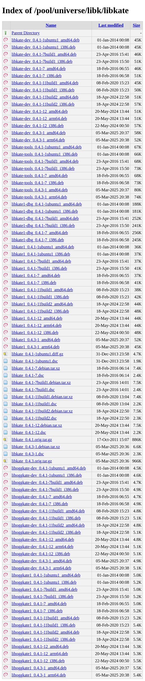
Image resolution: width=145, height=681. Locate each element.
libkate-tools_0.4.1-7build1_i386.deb (43, 168)
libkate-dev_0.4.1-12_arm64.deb (39, 118)
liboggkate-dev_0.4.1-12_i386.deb (41, 554)
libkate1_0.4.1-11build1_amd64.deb (42, 290)
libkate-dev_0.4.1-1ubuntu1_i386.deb (43, 47)
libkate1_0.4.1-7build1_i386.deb (39, 268)
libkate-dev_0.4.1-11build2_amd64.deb (45, 97)
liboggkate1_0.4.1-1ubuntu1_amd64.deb (46, 575)
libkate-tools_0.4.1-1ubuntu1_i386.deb (45, 154)
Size (136, 25)
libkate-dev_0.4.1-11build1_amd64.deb (45, 83)
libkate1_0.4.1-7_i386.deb (34, 282)
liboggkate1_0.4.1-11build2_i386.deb (43, 639)
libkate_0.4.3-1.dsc (28, 454)
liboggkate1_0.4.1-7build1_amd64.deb (44, 589)
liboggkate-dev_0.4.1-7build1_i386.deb (45, 489)
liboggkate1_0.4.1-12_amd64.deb (40, 646)
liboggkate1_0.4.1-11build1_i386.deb (43, 625)
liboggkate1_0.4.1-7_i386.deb (37, 611)
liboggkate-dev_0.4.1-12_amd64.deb (43, 539)
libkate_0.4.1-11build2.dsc (34, 418)
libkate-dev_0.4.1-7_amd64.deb (39, 68)
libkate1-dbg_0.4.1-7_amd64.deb (40, 232)
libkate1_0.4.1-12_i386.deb (35, 332)
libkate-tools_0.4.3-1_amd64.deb (40, 190)
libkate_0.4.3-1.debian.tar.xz (36, 446)
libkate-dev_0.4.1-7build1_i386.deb (42, 61)
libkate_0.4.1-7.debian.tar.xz (36, 368)
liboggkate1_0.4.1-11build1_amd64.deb (45, 618)
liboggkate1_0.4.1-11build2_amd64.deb (45, 632)
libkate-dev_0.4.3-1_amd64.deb (39, 133)
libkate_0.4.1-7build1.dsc (33, 389)
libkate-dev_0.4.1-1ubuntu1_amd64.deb (45, 40)
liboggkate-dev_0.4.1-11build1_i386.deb (46, 518)
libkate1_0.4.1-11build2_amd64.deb (42, 304)
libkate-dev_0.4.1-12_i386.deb (38, 125)
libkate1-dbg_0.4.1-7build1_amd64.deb (45, 218)
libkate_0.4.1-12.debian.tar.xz (37, 425)
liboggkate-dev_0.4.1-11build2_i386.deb (46, 532)
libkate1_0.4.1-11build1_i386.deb (40, 297)
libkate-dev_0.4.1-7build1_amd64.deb (44, 54)
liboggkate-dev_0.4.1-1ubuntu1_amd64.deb (49, 468)
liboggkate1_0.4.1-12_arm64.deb (40, 653)
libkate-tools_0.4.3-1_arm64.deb (39, 197)
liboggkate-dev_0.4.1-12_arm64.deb (42, 546)
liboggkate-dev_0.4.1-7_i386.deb (40, 504)
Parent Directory (26, 33)
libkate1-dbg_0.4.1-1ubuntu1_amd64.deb (47, 204)
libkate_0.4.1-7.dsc (28, 375)
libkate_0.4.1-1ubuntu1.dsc (35, 361)
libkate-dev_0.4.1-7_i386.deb (37, 75)
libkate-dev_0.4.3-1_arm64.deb (38, 140)
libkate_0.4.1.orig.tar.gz (32, 439)
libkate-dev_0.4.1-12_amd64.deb (40, 111)
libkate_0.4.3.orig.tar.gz (32, 461)
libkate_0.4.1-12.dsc (29, 432)
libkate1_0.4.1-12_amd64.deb (37, 318)
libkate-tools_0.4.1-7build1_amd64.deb (45, 161)
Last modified (111, 25)
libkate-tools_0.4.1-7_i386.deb (38, 182)
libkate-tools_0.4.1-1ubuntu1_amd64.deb (46, 147)
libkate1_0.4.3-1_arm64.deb (36, 347)
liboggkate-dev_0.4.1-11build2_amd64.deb (48, 525)
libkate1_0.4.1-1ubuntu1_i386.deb (41, 254)
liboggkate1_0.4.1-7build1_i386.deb (42, 596)
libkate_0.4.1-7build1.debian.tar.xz (41, 382)
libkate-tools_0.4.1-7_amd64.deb (40, 175)
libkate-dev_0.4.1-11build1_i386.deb (43, 90)
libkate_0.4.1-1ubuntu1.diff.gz (37, 354)
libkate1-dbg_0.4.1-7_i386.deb (38, 240)
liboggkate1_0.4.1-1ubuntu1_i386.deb (44, 582)
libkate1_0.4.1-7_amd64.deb (36, 275)
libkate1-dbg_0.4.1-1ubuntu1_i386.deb (45, 211)
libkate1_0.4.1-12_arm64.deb (37, 325)
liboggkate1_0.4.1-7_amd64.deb (39, 603)
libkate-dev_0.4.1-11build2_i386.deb (43, 104)
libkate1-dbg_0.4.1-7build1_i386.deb (43, 225)
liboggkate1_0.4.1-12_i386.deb (38, 661)
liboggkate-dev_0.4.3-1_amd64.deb (42, 561)
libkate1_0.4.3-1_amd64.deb (36, 339)
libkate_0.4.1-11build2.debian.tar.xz (42, 411)
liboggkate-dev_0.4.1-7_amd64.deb (42, 496)
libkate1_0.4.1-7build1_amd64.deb (41, 261)
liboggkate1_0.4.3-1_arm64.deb (39, 675)
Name (51, 25)
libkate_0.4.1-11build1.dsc (34, 404)
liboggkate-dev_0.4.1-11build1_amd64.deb (48, 511)
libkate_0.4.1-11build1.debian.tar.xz (42, 397)
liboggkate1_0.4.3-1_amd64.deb (39, 668)
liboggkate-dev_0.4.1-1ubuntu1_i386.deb (47, 475)
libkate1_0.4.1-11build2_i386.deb (40, 311)
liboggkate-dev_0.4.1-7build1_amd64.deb (47, 482)
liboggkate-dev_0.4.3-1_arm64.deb (41, 568)
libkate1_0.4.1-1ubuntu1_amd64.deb (43, 247)
